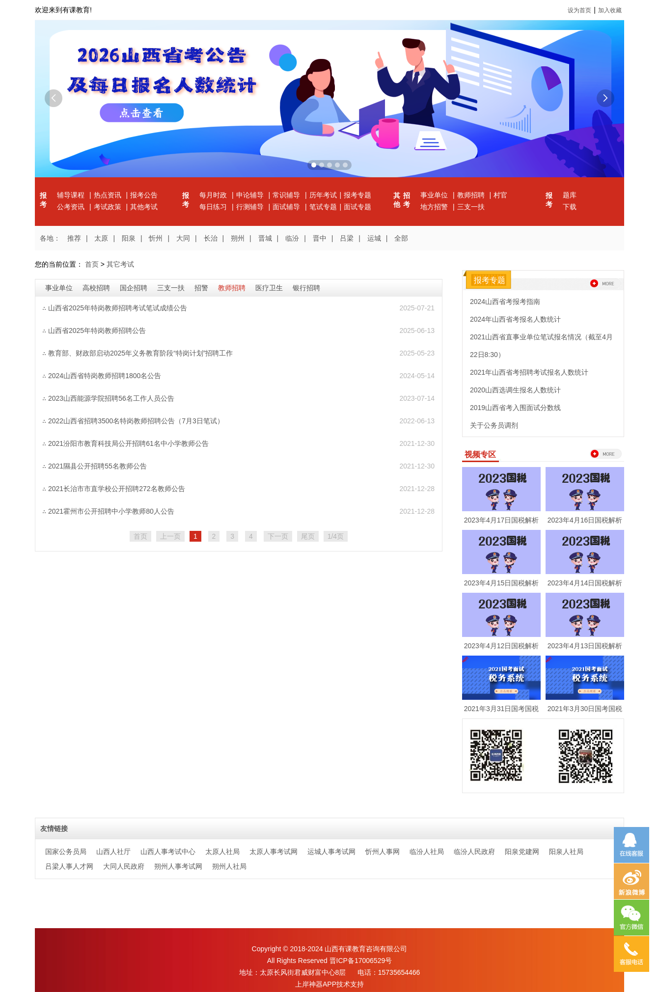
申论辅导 (251, 195)
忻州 (156, 238)
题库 (570, 195)
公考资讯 (71, 207)
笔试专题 (323, 207)
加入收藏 (610, 10)
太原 (101, 238)
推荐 (74, 238)
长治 (211, 238)
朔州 (238, 238)
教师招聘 (472, 195)
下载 (570, 207)
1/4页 (336, 536)
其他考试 (144, 207)
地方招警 (435, 207)
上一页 (170, 536)
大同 (183, 238)
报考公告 (144, 195)
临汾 (292, 238)
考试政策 (108, 207)
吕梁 (347, 238)
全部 (401, 238)
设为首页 (579, 10)
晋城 (265, 238)
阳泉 (129, 238)
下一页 (278, 536)
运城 (374, 238)
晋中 (320, 238)
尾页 (308, 536)
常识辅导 (287, 195)
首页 (92, 264)
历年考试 (323, 195)
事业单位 (435, 195)
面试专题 (357, 207)
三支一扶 (471, 207)
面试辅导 (287, 207)
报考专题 (357, 195)
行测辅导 (251, 207)
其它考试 (120, 264)
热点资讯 (108, 195)
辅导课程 (71, 195)
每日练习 (214, 207)
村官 (500, 195)
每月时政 (214, 195)
